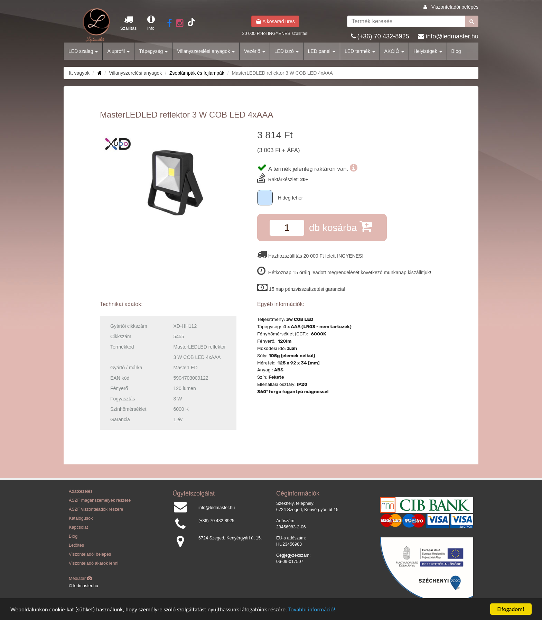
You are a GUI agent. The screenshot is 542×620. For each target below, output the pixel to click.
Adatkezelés (81, 491)
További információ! (312, 609)
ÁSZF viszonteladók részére (96, 509)
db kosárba (340, 226)
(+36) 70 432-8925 (383, 36)
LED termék (360, 51)
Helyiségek (427, 51)
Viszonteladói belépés (454, 7)
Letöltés (76, 545)
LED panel (321, 51)
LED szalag (83, 51)
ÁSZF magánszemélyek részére (100, 500)
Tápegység (153, 51)
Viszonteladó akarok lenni (93, 563)
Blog (456, 51)
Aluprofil (118, 51)
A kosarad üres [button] (275, 21)
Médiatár (80, 578)
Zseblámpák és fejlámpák (196, 73)
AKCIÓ (394, 51)
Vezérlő (254, 51)
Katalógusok (81, 518)
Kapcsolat (78, 527)
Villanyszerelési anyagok (206, 51)
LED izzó (286, 51)
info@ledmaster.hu (452, 36)
